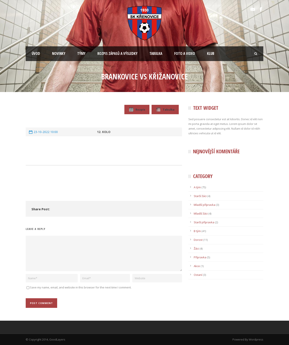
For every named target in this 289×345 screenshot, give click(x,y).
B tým (197, 231)
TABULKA (155, 53)
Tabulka (165, 109)
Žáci (196, 248)
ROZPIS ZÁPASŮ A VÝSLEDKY (117, 53)
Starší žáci (200, 196)
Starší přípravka (204, 222)
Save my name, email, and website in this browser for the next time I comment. (80, 287)
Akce (197, 266)
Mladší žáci (201, 213)
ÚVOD (36, 53)
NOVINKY (58, 53)
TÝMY (81, 53)
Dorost (198, 240)
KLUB (210, 53)
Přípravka (200, 257)
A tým (197, 187)
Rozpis (137, 109)
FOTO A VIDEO (184, 53)
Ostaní (198, 275)
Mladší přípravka (204, 205)
